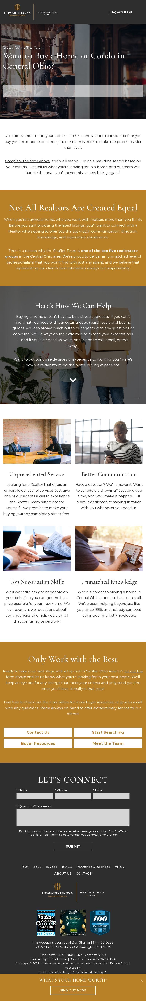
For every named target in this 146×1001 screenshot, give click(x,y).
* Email (98, 790)
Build (67, 867)
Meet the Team (108, 743)
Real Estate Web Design (56, 972)
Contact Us (38, 732)
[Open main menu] (139, 12)
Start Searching (108, 732)
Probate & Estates (93, 867)
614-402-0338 (103, 942)
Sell (37, 867)
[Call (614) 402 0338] (120, 12)
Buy (25, 867)
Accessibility (73, 967)
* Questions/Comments (34, 806)
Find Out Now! (73, 990)
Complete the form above (27, 161)
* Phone (61, 790)
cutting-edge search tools (87, 322)
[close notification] (142, 978)
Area (119, 867)
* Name (22, 790)
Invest (51, 867)
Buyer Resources (38, 743)
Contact (84, 873)
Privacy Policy (119, 963)
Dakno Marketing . (93, 972)
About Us (62, 873)
